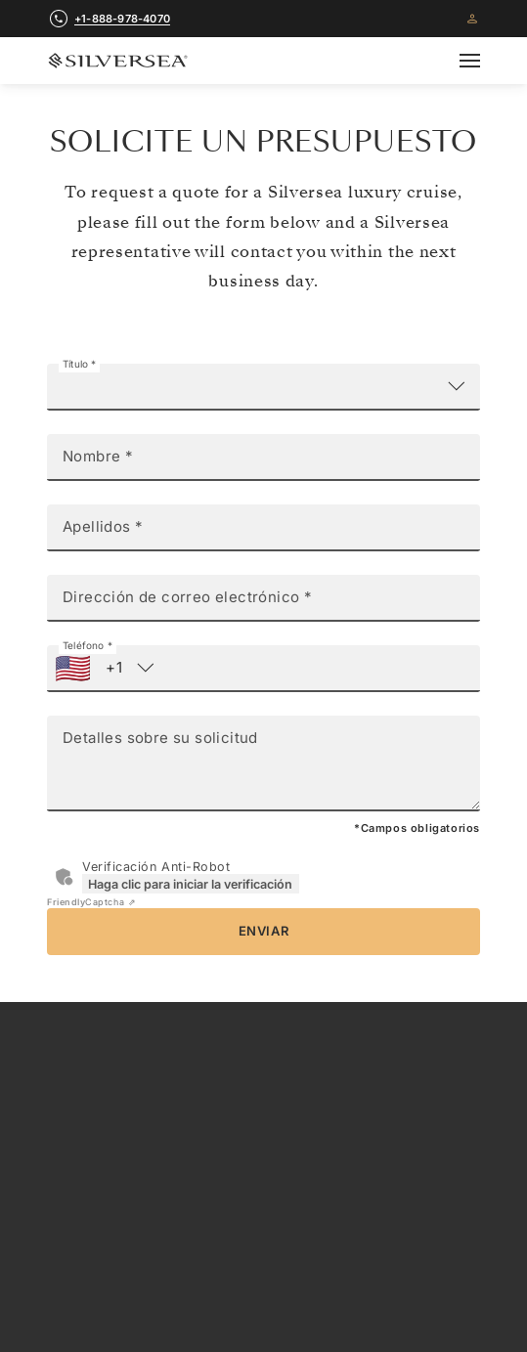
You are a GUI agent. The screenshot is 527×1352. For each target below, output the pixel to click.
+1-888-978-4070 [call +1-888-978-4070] (122, 18)
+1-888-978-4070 (263, 1152)
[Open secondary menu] (481, 60)
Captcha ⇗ (91, 901)
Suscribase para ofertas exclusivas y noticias (263, 1293)
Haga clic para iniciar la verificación (190, 884)
